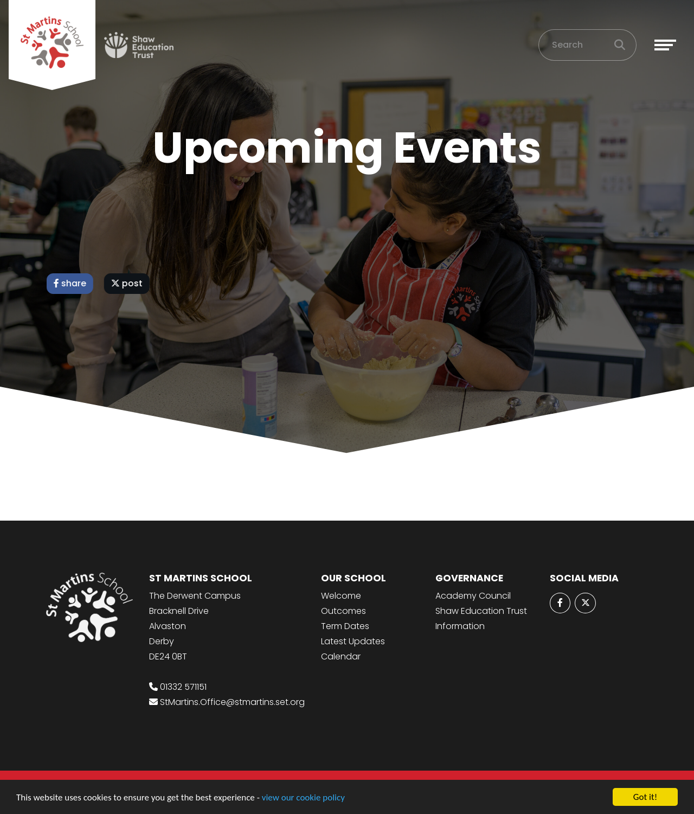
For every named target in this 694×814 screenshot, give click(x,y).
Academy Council (473, 595)
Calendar (341, 656)
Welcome (341, 595)
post (128, 283)
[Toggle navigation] (665, 45)
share (71, 283)
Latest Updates (353, 641)
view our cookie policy (303, 797)
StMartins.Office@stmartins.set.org (232, 702)
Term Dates (345, 626)
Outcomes (343, 611)
